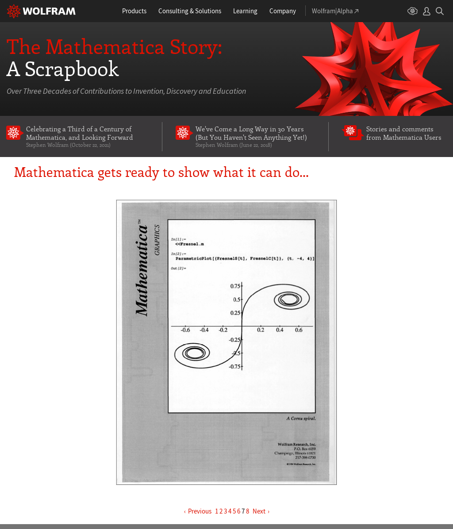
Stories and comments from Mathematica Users (403, 133)
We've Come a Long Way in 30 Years (255, 136)
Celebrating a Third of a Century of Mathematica (87, 136)
